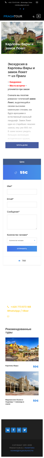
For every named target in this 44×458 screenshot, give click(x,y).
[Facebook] (13, 430)
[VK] (7, 430)
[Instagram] (19, 430)
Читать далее (22, 145)
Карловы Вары (11, 365)
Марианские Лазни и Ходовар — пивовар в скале (14, 401)
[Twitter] (24, 430)
